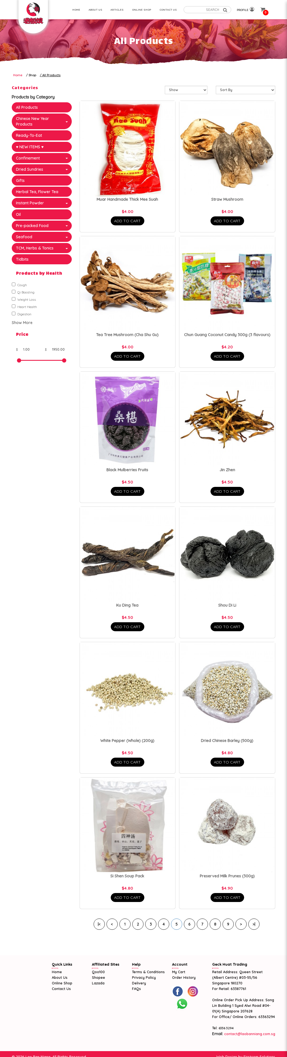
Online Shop (62, 983)
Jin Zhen (227, 469)
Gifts (20, 180)
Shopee (98, 977)
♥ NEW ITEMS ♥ (30, 146)
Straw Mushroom (227, 199)
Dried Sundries (29, 169)
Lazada (98, 983)
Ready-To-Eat (29, 135)
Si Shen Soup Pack (127, 875)
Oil (18, 214)
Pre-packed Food (32, 225)
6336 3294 (226, 1028)
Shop (32, 75)
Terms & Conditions (148, 972)
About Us (60, 977)
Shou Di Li (227, 605)
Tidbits (22, 259)
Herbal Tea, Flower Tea (37, 191)
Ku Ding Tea (127, 605)
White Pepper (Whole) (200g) (127, 740)
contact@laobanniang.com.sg (249, 1033)
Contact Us (61, 988)
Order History (184, 977)
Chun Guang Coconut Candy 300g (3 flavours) (227, 334)
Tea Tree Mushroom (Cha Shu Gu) (127, 334)
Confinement (28, 158)
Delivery (139, 983)
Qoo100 (98, 972)
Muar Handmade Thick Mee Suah (127, 199)
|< (99, 924)
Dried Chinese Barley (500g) (227, 740)
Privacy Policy (144, 977)
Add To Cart (127, 220)
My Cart (178, 972)
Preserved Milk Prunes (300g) (227, 875)
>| (254, 924)
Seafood (24, 236)
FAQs (136, 988)
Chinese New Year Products (32, 121)
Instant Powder (30, 202)
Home (17, 75)
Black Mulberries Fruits (127, 469)
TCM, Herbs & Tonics (35, 248)
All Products (51, 75)
